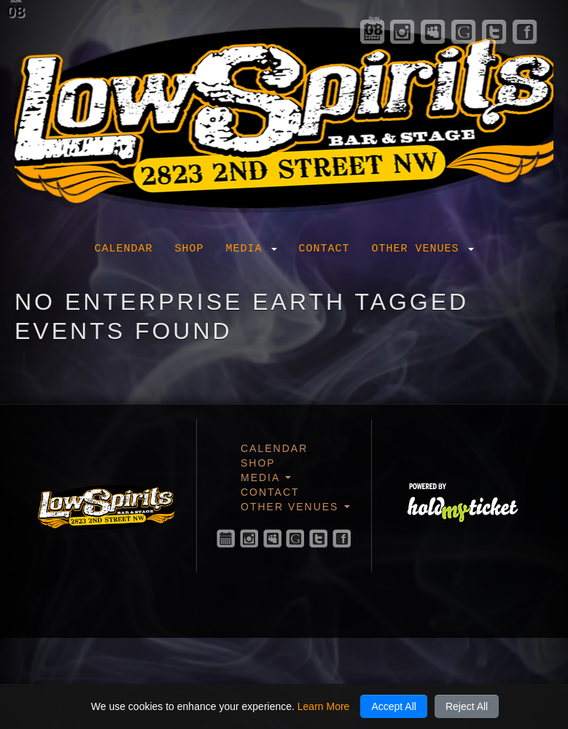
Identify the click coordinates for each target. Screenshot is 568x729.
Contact (324, 249)
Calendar (123, 249)
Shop (188, 249)
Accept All (393, 706)
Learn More (323, 706)
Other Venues (423, 249)
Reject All (467, 706)
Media (250, 249)
